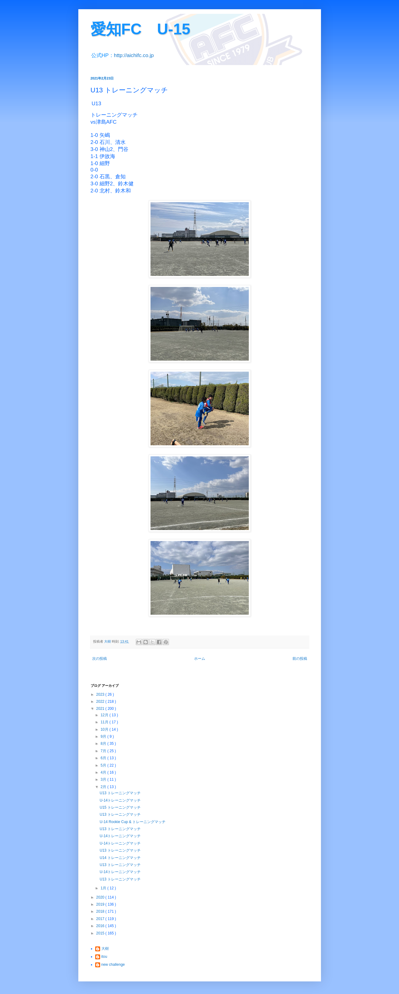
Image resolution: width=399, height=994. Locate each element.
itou (104, 956)
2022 (100, 701)
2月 (103, 787)
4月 (103, 772)
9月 (103, 736)
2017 (100, 919)
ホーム (199, 658)
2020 (100, 897)
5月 (103, 765)
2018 (100, 911)
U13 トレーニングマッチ (120, 793)
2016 (100, 926)
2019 (100, 904)
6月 (103, 758)
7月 (103, 751)
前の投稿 (299, 658)
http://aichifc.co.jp (134, 55)
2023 (100, 694)
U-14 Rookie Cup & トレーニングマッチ (133, 822)
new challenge (113, 964)
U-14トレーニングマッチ (120, 800)
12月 (104, 715)
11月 (104, 722)
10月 (104, 729)
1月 (103, 888)
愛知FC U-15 (140, 29)
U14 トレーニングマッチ (120, 858)
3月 (103, 779)
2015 (100, 933)
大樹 (105, 948)
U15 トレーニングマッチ (120, 807)
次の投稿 (99, 658)
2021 (100, 708)
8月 (103, 743)
